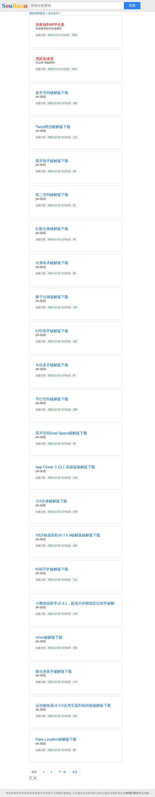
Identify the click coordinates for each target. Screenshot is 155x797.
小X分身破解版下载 (51, 501)
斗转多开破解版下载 (52, 365)
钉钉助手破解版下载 (52, 331)
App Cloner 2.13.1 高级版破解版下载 (65, 467)
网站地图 (144, 793)
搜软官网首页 (37, 13)
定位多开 (53, 13)
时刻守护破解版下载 (52, 569)
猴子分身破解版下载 (52, 297)
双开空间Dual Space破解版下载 (61, 433)
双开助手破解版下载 (52, 161)
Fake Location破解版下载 (56, 739)
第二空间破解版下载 (52, 195)
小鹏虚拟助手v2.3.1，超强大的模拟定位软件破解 (75, 603)
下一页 (62, 771)
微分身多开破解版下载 (54, 671)
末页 (75, 771)
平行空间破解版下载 (52, 399)
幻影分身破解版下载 (52, 229)
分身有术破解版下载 (52, 263)
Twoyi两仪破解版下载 (53, 127)
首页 (34, 771)
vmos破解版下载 (49, 637)
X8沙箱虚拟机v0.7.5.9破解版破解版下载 (68, 535)
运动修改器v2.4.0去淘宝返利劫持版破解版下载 (73, 705)
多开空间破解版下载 (52, 93)
